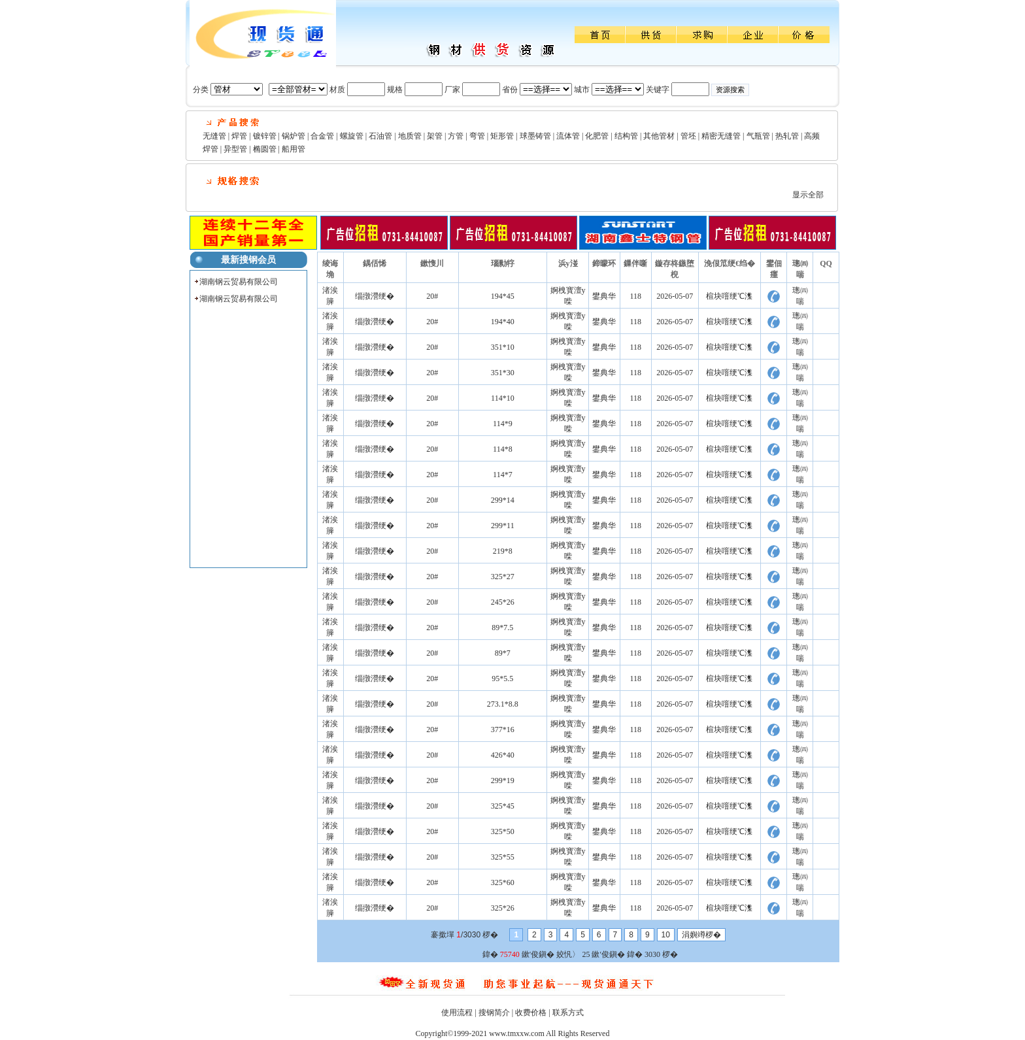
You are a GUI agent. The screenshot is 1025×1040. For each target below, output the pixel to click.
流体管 (568, 136)
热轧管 (787, 136)
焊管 (239, 136)
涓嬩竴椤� (701, 934)
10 (666, 934)
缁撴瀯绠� (374, 296)
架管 (435, 136)
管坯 (688, 136)
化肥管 (597, 136)
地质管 (410, 136)
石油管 (380, 136)
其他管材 (659, 136)
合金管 (322, 136)
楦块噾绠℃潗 (729, 296)
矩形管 (502, 136)
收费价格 (530, 1012)
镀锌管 (265, 136)
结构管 (626, 136)
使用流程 (457, 1012)
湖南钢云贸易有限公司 (238, 281)
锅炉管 (293, 136)
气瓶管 (758, 136)
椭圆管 (265, 149)
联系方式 (568, 1012)
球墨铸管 (535, 136)
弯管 (477, 136)
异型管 (235, 149)
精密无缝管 (721, 136)
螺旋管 (351, 136)
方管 (455, 136)
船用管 (293, 149)
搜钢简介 (494, 1012)
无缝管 (214, 136)
